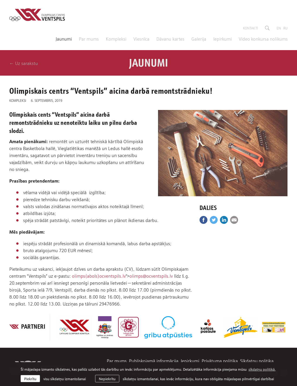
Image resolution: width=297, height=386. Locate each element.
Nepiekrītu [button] (107, 379)
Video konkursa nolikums (263, 38)
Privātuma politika (220, 360)
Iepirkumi (222, 38)
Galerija (198, 38)
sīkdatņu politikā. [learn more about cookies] (262, 369)
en (279, 28)
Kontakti (250, 28)
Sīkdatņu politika (257, 360)
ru (285, 28)
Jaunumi (64, 38)
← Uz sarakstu (23, 62)
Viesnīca (141, 38)
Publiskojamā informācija (153, 360)
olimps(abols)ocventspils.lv (99, 275)
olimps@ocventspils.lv (151, 275)
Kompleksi (116, 38)
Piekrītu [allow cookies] (30, 379)
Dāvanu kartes (170, 38)
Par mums (89, 38)
